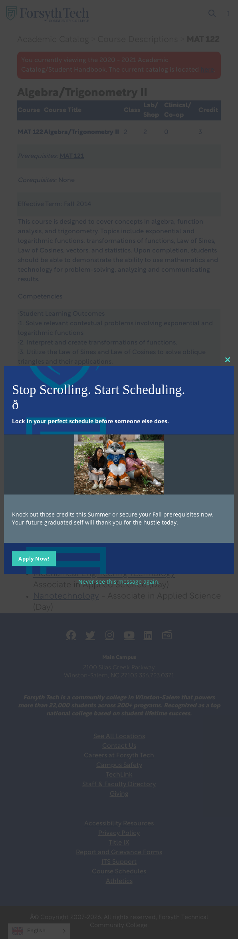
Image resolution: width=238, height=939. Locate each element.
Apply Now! (34, 558)
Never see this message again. (119, 581)
